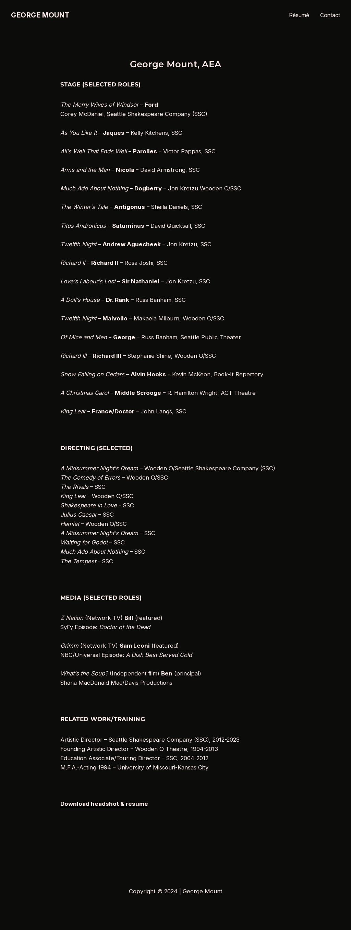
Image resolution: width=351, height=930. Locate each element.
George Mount (40, 15)
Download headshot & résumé (104, 803)
